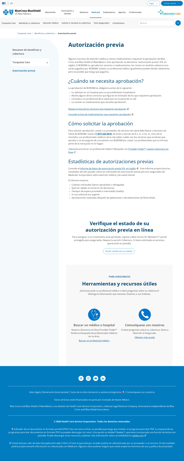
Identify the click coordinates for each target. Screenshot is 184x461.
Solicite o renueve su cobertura (76, 23)
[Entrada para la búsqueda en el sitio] (156, 23)
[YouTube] (95, 379)
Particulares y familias (67, 12)
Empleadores (109, 12)
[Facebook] (81, 379)
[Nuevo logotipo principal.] (21, 12)
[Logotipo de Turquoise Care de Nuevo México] (169, 12)
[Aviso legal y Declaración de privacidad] (49, 392)
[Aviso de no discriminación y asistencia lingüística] (97, 392)
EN (11, 3)
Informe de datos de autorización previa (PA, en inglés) (108, 168)
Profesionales (135, 12)
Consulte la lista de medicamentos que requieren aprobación (99, 114)
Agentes (122, 12)
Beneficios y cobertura (29, 23)
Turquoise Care (9, 23)
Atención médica (50, 23)
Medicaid (95, 12)
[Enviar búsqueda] (178, 23)
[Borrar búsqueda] (171, 23)
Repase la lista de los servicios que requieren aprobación (97, 109)
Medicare (84, 12)
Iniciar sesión (170, 3)
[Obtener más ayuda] (144, 337)
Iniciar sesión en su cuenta (118, 251)
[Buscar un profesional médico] (94, 340)
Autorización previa (23, 70)
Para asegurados (101, 23)
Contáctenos (118, 23)
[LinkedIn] (103, 379)
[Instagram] (88, 379)
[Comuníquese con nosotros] (140, 392)
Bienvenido (50, 12)
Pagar (152, 3)
